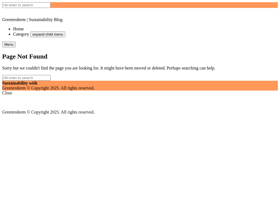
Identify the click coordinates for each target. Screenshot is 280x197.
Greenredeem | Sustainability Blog (32, 19)
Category (21, 34)
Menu (8, 44)
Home (18, 29)
